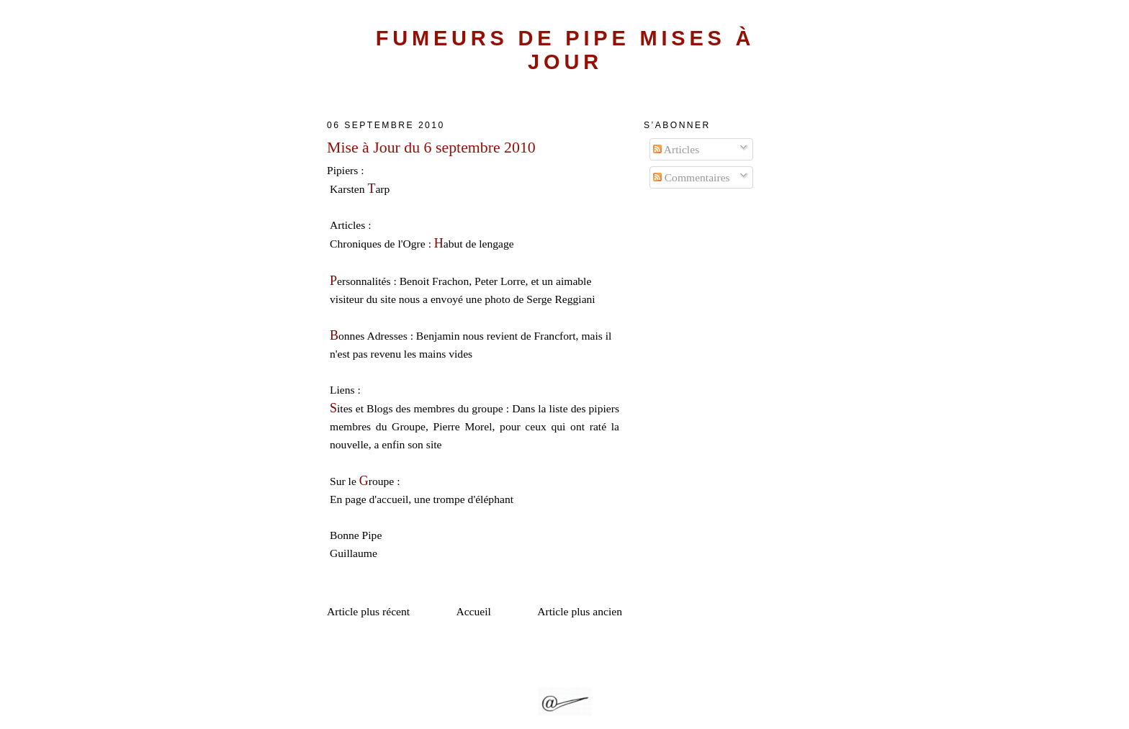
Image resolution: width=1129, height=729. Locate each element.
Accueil (473, 611)
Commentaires (691, 177)
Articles (676, 149)
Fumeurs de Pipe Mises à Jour (565, 50)
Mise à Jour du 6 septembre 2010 (431, 147)
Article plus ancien (579, 611)
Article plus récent (368, 611)
